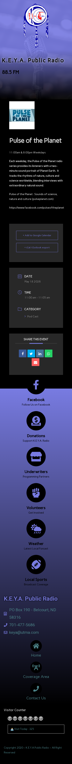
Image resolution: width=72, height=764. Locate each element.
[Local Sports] (36, 564)
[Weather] (36, 528)
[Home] (36, 646)
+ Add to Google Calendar (37, 235)
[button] (36, 92)
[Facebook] (36, 384)
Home (36, 655)
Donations (36, 436)
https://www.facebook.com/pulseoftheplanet (36, 207)
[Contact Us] (36, 689)
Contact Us (36, 698)
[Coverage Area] (36, 667)
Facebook (36, 399)
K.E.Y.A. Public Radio (33, 60)
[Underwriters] (36, 456)
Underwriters (36, 471)
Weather (36, 543)
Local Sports (36, 579)
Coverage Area (36, 676)
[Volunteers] (36, 492)
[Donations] (36, 420)
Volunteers (36, 507)
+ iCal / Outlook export (37, 247)
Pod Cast (31, 316)
